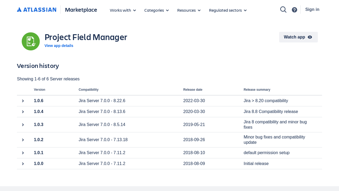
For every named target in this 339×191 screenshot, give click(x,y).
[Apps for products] (123, 10)
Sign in (312, 9)
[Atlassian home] (36, 10)
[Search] (283, 9)
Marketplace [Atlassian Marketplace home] (81, 9)
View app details (58, 46)
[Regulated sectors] (228, 10)
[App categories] (156, 10)
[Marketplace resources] (189, 10)
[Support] (294, 10)
